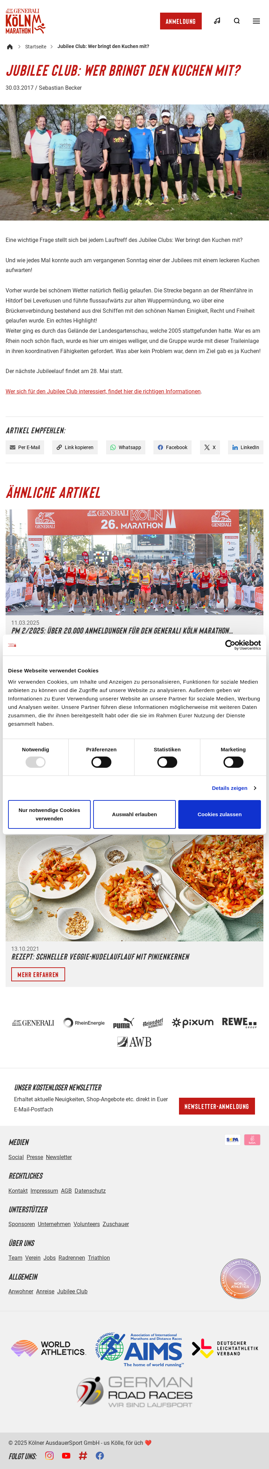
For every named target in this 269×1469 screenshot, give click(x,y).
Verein (33, 1257)
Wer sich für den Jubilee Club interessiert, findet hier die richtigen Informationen (103, 391)
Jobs (49, 1257)
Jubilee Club (72, 1291)
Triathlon (99, 1257)
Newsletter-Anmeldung (217, 1106)
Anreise (45, 1291)
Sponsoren (21, 1224)
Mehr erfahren (38, 974)
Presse (35, 1157)
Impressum (44, 1190)
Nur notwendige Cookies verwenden (49, 814)
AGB (66, 1190)
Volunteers (87, 1224)
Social (16, 1157)
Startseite (35, 46)
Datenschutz (90, 1190)
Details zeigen (229, 788)
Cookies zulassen (220, 814)
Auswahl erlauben (134, 814)
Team (15, 1257)
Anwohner (20, 1291)
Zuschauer (116, 1224)
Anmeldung (181, 21)
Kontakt (18, 1190)
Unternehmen (54, 1224)
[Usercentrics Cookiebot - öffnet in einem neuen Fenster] (230, 645)
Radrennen (71, 1257)
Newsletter (59, 1157)
